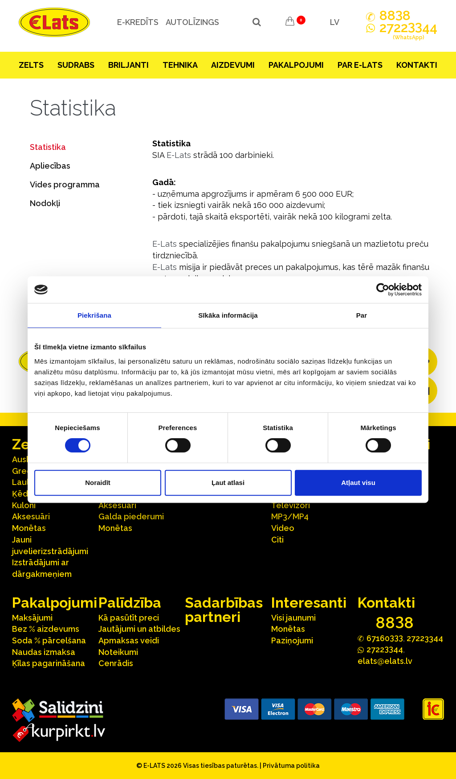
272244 (408, 32)
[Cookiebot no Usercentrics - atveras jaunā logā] (383, 289)
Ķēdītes (27, 493)
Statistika (48, 147)
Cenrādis (115, 663)
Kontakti (416, 65)
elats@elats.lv (385, 661)
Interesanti (308, 602)
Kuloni (24, 505)
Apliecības (50, 165)
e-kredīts (137, 22)
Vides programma (65, 184)
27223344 (425, 638)
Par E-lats (360, 65)
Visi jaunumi (293, 617)
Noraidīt (97, 482)
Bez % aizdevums (45, 629)
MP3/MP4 (290, 516)
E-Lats (179, 155)
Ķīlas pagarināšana (48, 663)
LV (334, 22)
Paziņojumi (292, 640)
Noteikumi (118, 652)
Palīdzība (129, 602)
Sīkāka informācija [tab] (228, 315)
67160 (384, 638)
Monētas (29, 528)
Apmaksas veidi (128, 640)
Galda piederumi (131, 516)
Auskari (26, 459)
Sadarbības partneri (224, 609)
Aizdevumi (233, 65)
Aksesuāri (31, 516)
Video (282, 528)
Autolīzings (192, 22)
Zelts (31, 65)
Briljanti (128, 65)
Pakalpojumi (296, 65)
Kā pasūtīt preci (128, 617)
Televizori (290, 505)
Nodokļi (45, 203)
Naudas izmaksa (43, 652)
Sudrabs (75, 65)
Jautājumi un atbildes (139, 629)
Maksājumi (32, 617)
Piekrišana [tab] (94, 315)
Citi (277, 539)
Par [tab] (361, 315)
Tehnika (180, 65)
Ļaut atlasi (228, 482)
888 (395, 15)
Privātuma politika (291, 765)
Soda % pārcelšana (49, 640)
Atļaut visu (358, 482)
